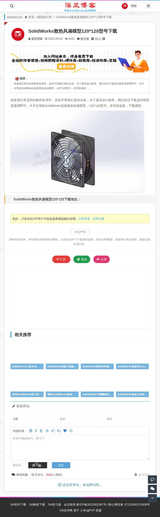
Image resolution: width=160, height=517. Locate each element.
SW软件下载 (18, 504)
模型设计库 (44, 17)
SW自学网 (66, 510)
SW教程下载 (37, 504)
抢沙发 (84, 39)
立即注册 (98, 219)
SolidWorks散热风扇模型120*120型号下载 (84, 17)
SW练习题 (54, 504)
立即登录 (84, 219)
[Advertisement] (85, 298)
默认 (98, 39)
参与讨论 (141, 475)
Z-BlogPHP (87, 510)
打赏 (61, 259)
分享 (101, 259)
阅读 (82, 259)
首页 (31, 17)
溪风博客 (37, 39)
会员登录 (70, 504)
